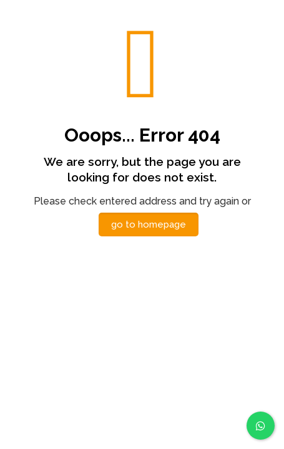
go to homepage (148, 224)
